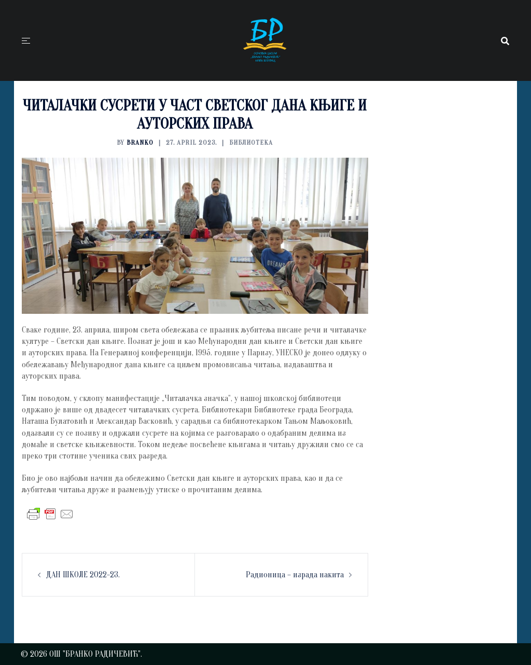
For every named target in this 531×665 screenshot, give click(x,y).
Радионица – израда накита (295, 574)
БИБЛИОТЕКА (251, 142)
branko (140, 142)
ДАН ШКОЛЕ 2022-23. (83, 574)
